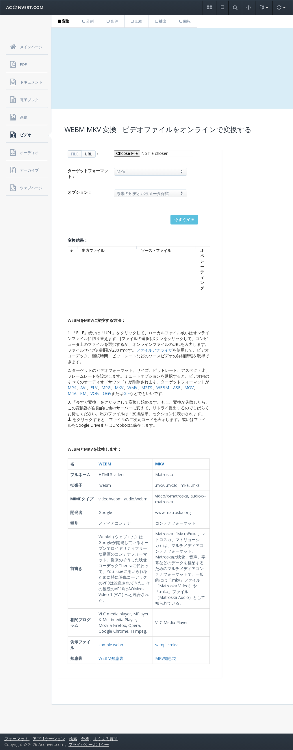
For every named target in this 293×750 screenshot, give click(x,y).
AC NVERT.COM (25, 7)
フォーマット (16, 738)
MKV (119, 387)
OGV (107, 393)
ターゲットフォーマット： (88, 173)
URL (88, 154)
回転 (185, 21)
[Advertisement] (172, 68)
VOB (94, 393)
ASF (176, 387)
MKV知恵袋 (165, 658)
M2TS (146, 387)
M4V (72, 393)
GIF (126, 393)
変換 (63, 21)
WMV (132, 387)
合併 (112, 21)
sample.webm (112, 644)
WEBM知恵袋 (111, 658)
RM (83, 393)
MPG (106, 387)
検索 (73, 738)
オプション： (80, 192)
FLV (93, 387)
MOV (189, 387)
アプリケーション (49, 738)
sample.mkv (166, 644)
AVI (83, 387)
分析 (85, 738)
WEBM (162, 387)
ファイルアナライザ (154, 350)
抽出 (160, 21)
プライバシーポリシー (88, 744)
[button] (209, 8)
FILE (75, 154)
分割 (88, 21)
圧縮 (136, 21)
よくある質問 (105, 738)
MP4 (72, 387)
